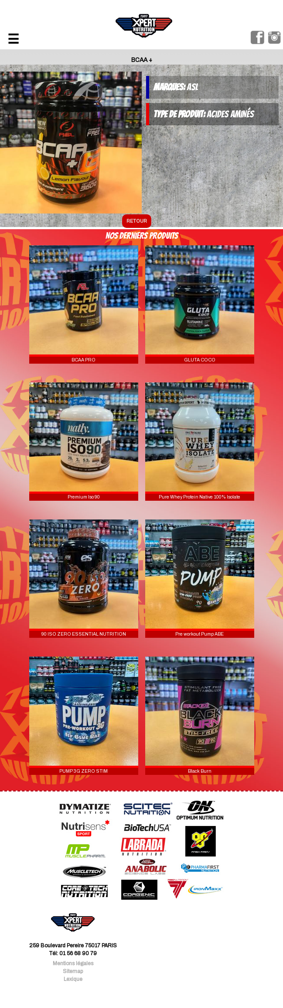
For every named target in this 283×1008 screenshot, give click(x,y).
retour (136, 221)
